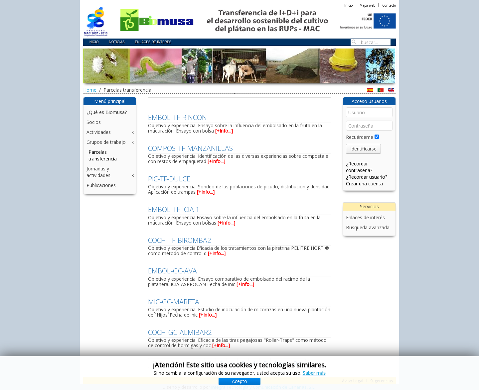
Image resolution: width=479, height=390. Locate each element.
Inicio (348, 5)
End (297, 363)
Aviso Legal (352, 381)
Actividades (98, 132)
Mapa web (367, 5)
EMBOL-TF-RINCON (177, 117)
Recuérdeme (359, 137)
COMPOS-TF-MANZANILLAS (190, 148)
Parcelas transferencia (102, 155)
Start (157, 363)
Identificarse (363, 149)
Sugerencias (381, 381)
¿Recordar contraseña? (359, 166)
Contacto (389, 5)
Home (89, 90)
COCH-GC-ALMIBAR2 (180, 332)
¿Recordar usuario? (366, 177)
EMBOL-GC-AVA (172, 270)
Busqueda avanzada (368, 227)
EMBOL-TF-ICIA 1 (174, 209)
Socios (93, 122)
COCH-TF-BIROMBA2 (179, 240)
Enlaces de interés (365, 217)
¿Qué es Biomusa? (106, 112)
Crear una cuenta (364, 183)
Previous (180, 363)
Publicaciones (101, 185)
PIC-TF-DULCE (169, 178)
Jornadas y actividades (98, 171)
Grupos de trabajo (106, 142)
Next (280, 363)
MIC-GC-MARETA (173, 301)
